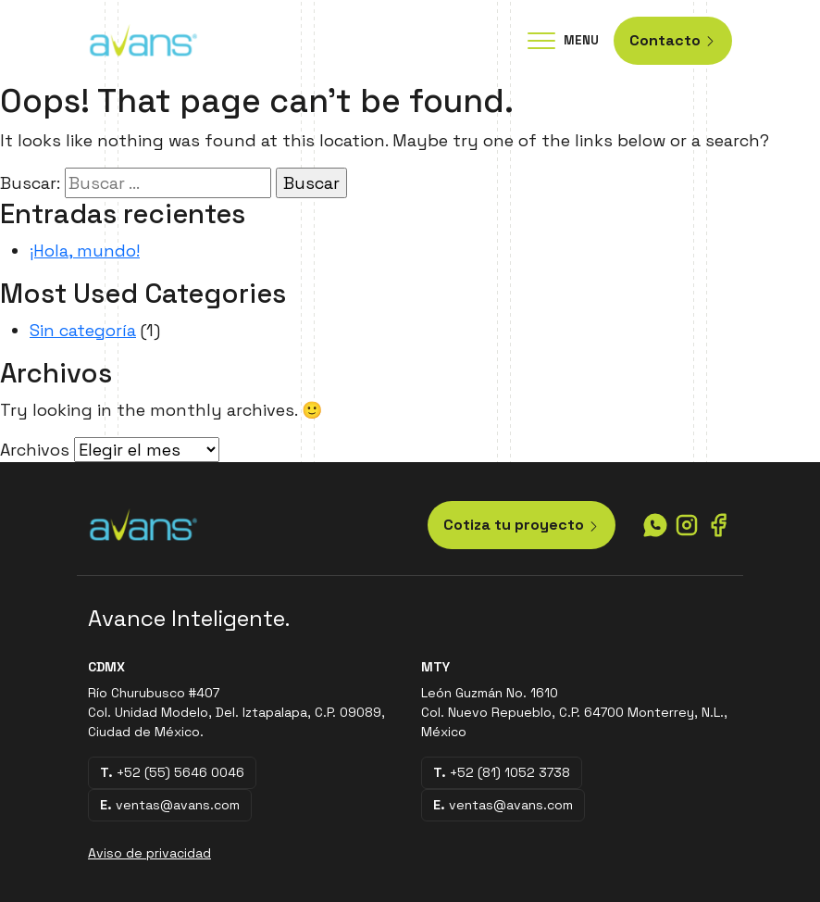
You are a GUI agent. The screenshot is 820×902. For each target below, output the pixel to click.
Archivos (34, 449)
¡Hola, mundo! (85, 250)
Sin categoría (83, 330)
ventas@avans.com (170, 804)
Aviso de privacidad (149, 853)
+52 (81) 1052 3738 (501, 772)
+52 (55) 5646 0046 (172, 772)
